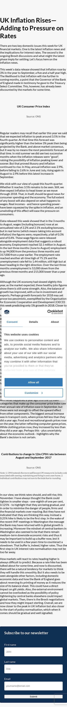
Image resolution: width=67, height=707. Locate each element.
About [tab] (55, 321)
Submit (33, 696)
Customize (34, 392)
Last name (9, 662)
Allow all (33, 382)
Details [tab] (33, 321)
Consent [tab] (12, 321)
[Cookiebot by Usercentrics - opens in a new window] (48, 312)
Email (7, 679)
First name (10, 645)
